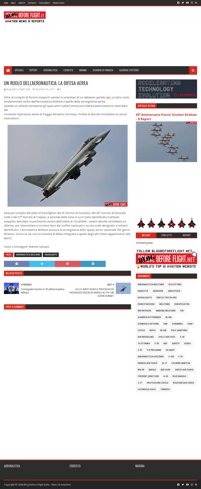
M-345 (163, 330)
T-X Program (154, 350)
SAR (165, 324)
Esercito (68, 70)
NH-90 (141, 370)
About (13, 2)
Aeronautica (50, 70)
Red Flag (165, 370)
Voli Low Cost (167, 337)
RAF (165, 343)
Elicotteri (175, 284)
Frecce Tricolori (167, 297)
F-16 (182, 337)
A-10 (165, 376)
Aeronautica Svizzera (151, 356)
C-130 (171, 356)
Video (187, 343)
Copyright (32, 2)
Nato (153, 330)
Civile (141, 330)
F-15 (180, 356)
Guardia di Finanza (103, 70)
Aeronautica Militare (28, 255)
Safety (175, 343)
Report (33, 70)
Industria (174, 291)
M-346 (169, 317)
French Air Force (147, 363)
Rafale (152, 370)
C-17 (140, 383)
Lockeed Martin (181, 363)
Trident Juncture (148, 376)
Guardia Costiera (129, 70)
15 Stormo (144, 343)
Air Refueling (146, 337)
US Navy (170, 350)
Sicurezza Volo (147, 389)
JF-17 (164, 363)
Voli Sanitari (179, 330)
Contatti (21, 2)
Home (6, 2)
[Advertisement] (128, 36)
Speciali (19, 70)
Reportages (144, 311)
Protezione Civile (157, 383)
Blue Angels (179, 376)
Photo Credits (44, 2)
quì (108, 97)
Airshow (158, 291)
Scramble (177, 324)
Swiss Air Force (184, 370)
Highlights (51, 255)
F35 (182, 311)
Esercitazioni (146, 304)
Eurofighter (181, 304)
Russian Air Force (183, 383)
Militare (164, 304)
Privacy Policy (58, 2)
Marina (83, 70)
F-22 (140, 350)
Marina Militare (165, 311)
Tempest (165, 389)
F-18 (157, 343)
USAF (190, 324)
